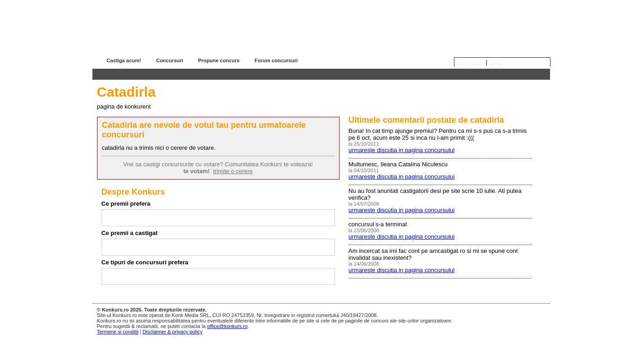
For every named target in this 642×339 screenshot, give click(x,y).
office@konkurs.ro (227, 326)
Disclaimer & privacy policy (173, 331)
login (496, 62)
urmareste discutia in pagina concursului (402, 150)
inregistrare (470, 62)
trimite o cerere (233, 171)
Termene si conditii (118, 331)
